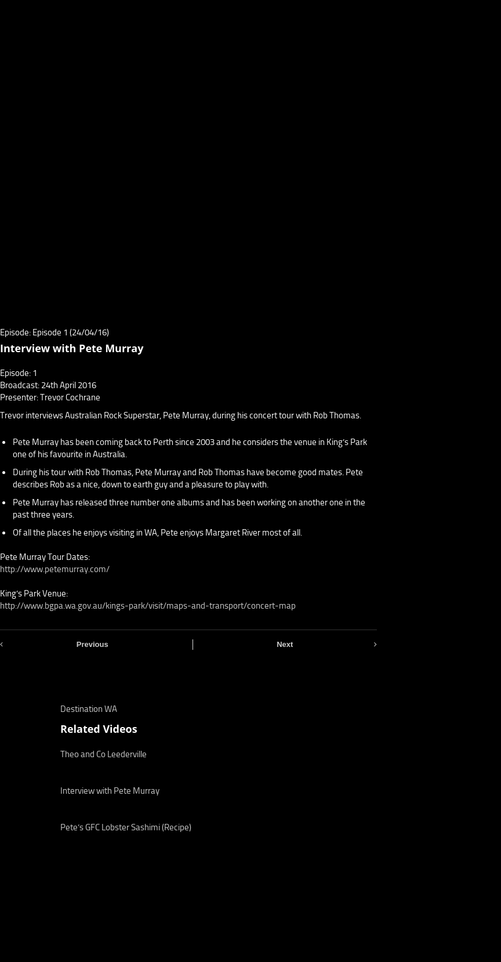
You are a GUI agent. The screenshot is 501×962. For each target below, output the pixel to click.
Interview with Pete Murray (109, 791)
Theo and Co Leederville (103, 754)
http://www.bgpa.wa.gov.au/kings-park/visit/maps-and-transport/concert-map (148, 606)
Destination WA (88, 709)
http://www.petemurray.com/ (55, 569)
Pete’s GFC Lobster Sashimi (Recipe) (125, 827)
